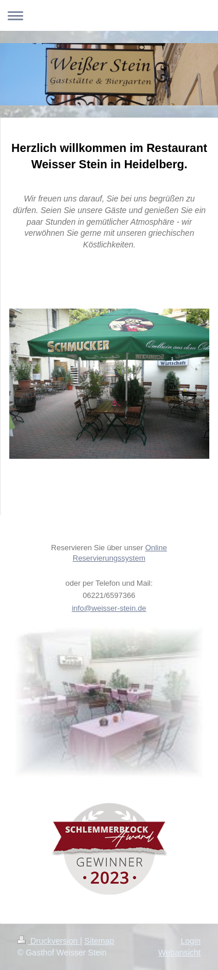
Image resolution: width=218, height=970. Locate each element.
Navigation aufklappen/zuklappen (109, 15)
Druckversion (48, 941)
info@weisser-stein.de (109, 608)
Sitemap (99, 941)
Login (191, 941)
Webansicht (179, 952)
